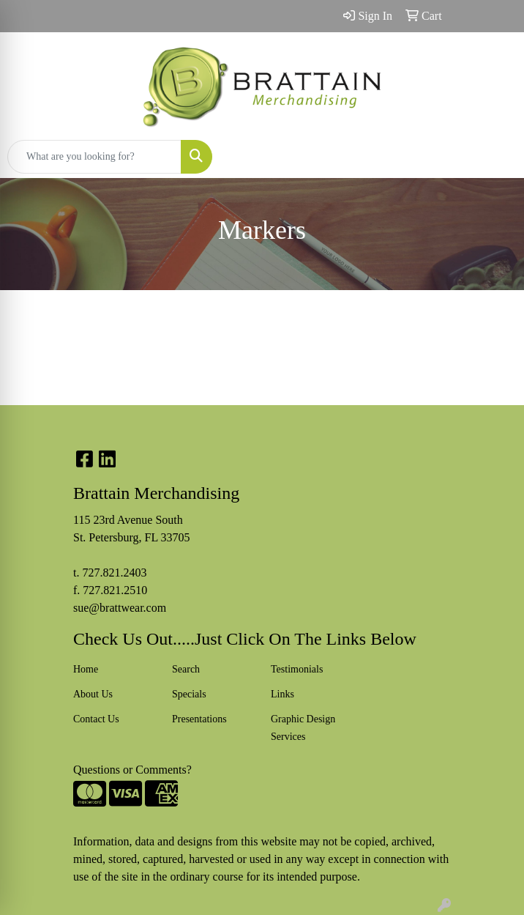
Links (282, 694)
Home (85, 669)
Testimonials (297, 669)
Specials (189, 694)
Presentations (199, 719)
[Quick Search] (94, 157)
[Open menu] (494, 156)
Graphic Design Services (303, 728)
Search (186, 669)
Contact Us (96, 719)
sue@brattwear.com (119, 607)
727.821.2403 (114, 572)
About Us (93, 694)
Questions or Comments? (132, 769)
